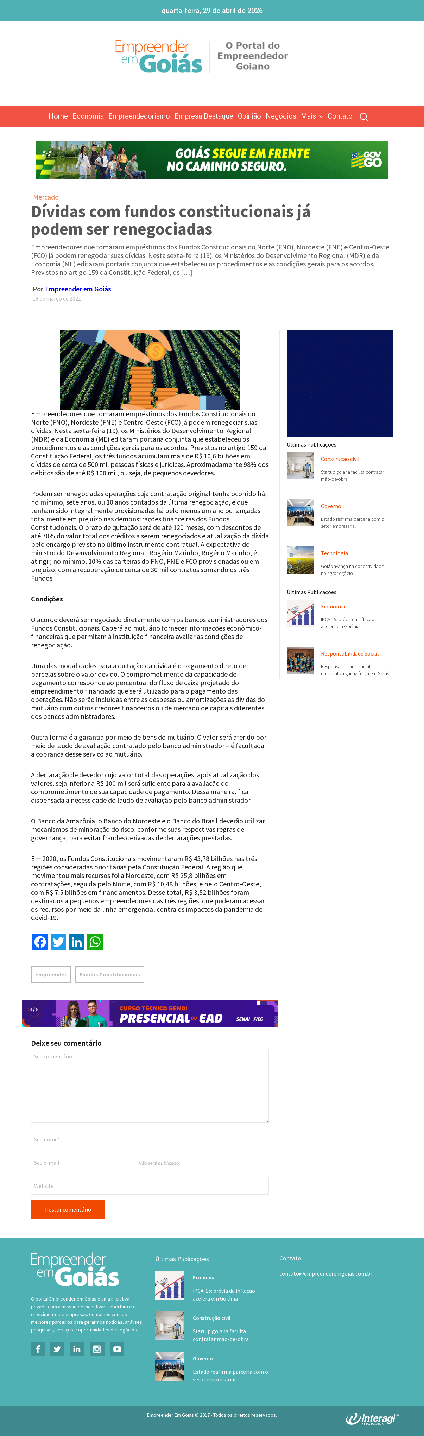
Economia (88, 116)
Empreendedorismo (139, 116)
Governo (331, 506)
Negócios (281, 116)
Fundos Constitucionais (110, 974)
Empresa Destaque (204, 116)
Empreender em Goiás (78, 288)
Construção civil (340, 458)
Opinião (249, 116)
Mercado (46, 196)
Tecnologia (334, 553)
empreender (51, 974)
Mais (313, 116)
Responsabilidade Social (350, 653)
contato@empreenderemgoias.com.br (325, 1273)
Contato (340, 116)
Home (58, 116)
